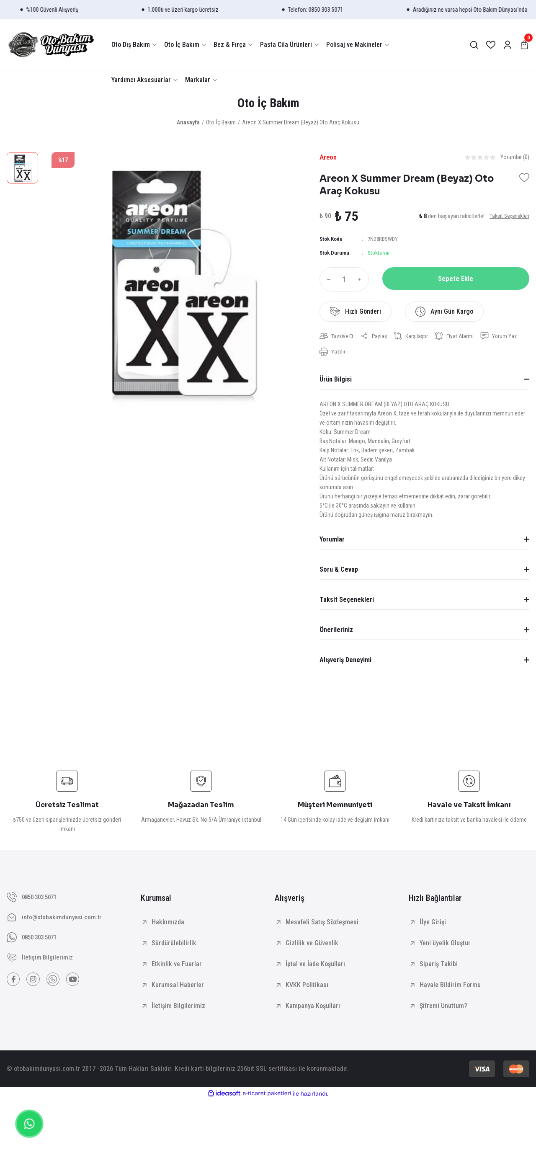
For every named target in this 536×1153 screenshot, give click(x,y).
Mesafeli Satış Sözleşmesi (322, 925)
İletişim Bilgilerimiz (178, 1008)
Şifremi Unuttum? (443, 1008)
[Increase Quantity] (361, 281)
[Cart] (524, 45)
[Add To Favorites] (524, 179)
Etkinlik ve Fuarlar (177, 966)
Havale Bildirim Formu (450, 987)
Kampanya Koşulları (313, 1008)
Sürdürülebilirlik (174, 945)
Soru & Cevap (339, 572)
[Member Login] (507, 45)
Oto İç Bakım (268, 104)
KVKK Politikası (307, 987)
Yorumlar (332, 542)
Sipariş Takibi (439, 966)
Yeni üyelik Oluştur (445, 945)
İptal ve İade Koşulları (315, 966)
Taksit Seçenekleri (347, 602)
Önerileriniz (336, 632)
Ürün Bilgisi (336, 382)
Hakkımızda (168, 925)
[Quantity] (344, 281)
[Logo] (51, 44)
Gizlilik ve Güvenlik (312, 945)
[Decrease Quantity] (327, 281)
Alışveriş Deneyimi (345, 662)
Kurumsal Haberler (178, 987)
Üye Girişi (433, 925)
